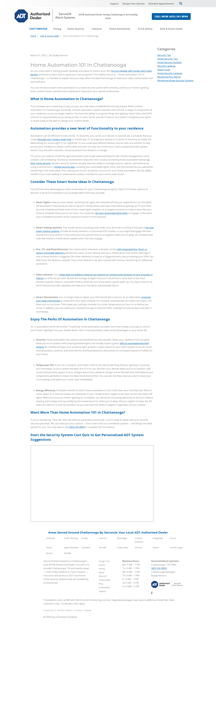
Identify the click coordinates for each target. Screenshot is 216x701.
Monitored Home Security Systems (175, 80)
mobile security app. (64, 249)
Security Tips (164, 55)
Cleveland (85, 629)
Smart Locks (163, 69)
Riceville (102, 629)
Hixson (49, 629)
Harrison (103, 620)
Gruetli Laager (176, 629)
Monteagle (122, 620)
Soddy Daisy (122, 629)
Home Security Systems (169, 62)
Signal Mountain (71, 629)
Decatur (138, 629)
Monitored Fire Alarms (169, 76)
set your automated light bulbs (111, 295)
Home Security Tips (167, 58)
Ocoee (173, 620)
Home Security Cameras (169, 73)
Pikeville (67, 635)
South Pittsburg (71, 620)
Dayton (155, 629)
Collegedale (157, 620)
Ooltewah (50, 620)
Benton (49, 635)
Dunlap (84, 620)
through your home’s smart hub (54, 221)
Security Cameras (166, 66)
